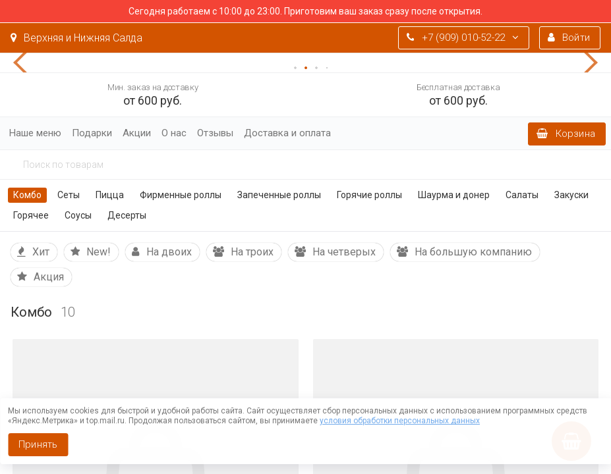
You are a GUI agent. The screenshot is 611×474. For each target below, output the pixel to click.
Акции (137, 133)
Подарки (92, 133)
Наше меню (35, 133)
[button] (26, 62)
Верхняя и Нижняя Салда (76, 38)
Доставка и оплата (287, 133)
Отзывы (215, 133)
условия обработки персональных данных (400, 420)
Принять (37, 444)
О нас (174, 133)
